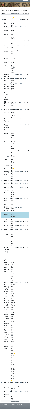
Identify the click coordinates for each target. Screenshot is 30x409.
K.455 (25, 382)
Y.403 (1, 21)
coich (7, 99)
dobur (7, 125)
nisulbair (12, 227)
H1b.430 (21, 33)
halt (7, 327)
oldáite (12, 334)
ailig (8, 267)
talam (8, 65)
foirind (13, 88)
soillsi (8, 142)
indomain (13, 22)
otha (4, 334)
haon (7, 293)
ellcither (12, 373)
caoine (7, 96)
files (7, 305)
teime (13, 207)
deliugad (18, 171)
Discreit (12, 40)
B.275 (10, 78)
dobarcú (7, 126)
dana (7, 127)
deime (27, 207)
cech (6, 190)
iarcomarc (5, 302)
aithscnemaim (7, 264)
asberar (8, 290)
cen (8, 180)
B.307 (10, 382)
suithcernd (5, 30)
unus (7, 291)
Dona (5, 231)
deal (11, 168)
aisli (8, 336)
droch (17, 150)
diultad (7, 37)
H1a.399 (16, 229)
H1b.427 (21, 21)
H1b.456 (21, 180)
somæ (8, 219)
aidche (12, 142)
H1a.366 (16, 42)
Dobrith (12, 198)
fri (7, 299)
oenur (7, 47)
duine (8, 326)
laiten (13, 296)
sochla (12, 32)
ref (4, 383)
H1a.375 (16, 83)
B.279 (10, 109)
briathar (8, 104)
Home (9, 0)
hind (12, 359)
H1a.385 (16, 150)
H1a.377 (16, 102)
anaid (5, 84)
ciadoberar (12, 332)
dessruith (5, 204)
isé (11, 370)
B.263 (10, 21)
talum (12, 73)
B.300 (10, 225)
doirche (12, 210)
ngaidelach (7, 387)
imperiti (14, 278)
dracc (8, 155)
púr (8, 128)
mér (11, 341)
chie (8, 98)
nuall (11, 22)
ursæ (6, 188)
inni (7, 383)
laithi (6, 141)
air (4, 192)
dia (11, 146)
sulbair (7, 225)
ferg (6, 156)
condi (6, 268)
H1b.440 (21, 74)
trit (4, 66)
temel (5, 209)
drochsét (12, 196)
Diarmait (23, 26)
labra (11, 117)
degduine (5, 392)
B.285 (10, 140)
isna (6, 165)
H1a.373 (16, 74)
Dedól (5, 140)
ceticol (18, 16)
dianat (7, 174)
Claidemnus (12, 354)
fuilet (7, 319)
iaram (11, 137)
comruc (5, 304)
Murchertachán (7, 313)
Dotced (5, 42)
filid (13, 300)
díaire (13, 78)
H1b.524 (21, 282)
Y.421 (1, 109)
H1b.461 (21, 207)
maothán (5, 336)
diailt (7, 283)
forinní (13, 368)
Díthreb (12, 180)
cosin (7, 296)
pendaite (6, 200)
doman (7, 21)
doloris (5, 50)
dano (5, 96)
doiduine (7, 393)
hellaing (7, 343)
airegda (7, 252)
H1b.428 (21, 26)
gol (11, 89)
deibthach (6, 159)
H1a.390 (16, 180)
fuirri (6, 61)
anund (12, 320)
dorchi (13, 389)
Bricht (12, 367)
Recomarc (12, 304)
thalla (6, 191)
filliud (5, 309)
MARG (13, 216)
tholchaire (5, 47)
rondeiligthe (7, 173)
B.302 (10, 42)
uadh (6, 294)
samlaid (6, 314)
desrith (5, 206)
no (4, 76)
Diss (11, 33)
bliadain (6, 120)
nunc (7, 185)
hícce (13, 267)
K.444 (25, 207)
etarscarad (5, 172)
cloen (5, 311)
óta (11, 359)
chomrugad (5, 299)
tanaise (14, 305)
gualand (5, 328)
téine (13, 156)
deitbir (27, 102)
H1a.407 (16, 391)
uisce (13, 189)
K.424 (25, 78)
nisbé (11, 106)
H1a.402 (16, 247)
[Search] (25, 0)
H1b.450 (21, 140)
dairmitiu (18, 55)
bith (12, 290)
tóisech (12, 311)
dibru (11, 132)
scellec (7, 266)
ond (4, 89)
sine (11, 176)
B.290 (10, 171)
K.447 (25, 221)
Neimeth (5, 166)
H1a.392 (16, 198)
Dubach (5, 221)
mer (13, 342)
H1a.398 (16, 225)
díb (13, 371)
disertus (8, 183)
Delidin (5, 382)
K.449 (25, 229)
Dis (4, 33)
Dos (4, 118)
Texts (11, 0)
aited (5, 132)
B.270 (10, 45)
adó (13, 335)
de (7, 74)
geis (8, 27)
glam (5, 393)
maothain (5, 346)
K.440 (25, 183)
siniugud (8, 171)
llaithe (5, 95)
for (6, 46)
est (8, 33)
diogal (27, 83)
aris (13, 369)
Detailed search (20, 0)
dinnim (18, 109)
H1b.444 (21, 102)
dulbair (18, 225)
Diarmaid (5, 26)
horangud (8, 249)
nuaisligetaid (12, 82)
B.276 (10, 83)
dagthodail (12, 147)
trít (11, 72)
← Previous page (13, 13)
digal (11, 86)
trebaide (13, 181)
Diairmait (12, 26)
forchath (12, 105)
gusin (8, 323)
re (4, 300)
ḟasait (7, 294)
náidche (12, 211)
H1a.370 (16, 57)
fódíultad (12, 38)
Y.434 (1, 187)
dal (17, 57)
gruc (4, 396)
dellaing (12, 374)
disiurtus (18, 183)
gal (8, 88)
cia (4, 251)
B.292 (10, 183)
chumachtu (12, 277)
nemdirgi (8, 191)
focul (11, 284)
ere (6, 311)
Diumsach (12, 45)
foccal (5, 250)
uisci (4, 127)
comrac (5, 283)
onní (4, 129)
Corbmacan (5, 305)
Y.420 (1, 102)
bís (14, 238)
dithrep (18, 180)
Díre (11, 78)
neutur (8, 386)
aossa (6, 199)
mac (8, 167)
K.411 (25, 26)
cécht (11, 262)
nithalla (12, 193)
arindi (6, 306)
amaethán (12, 362)
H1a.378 (16, 109)
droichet (5, 189)
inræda (12, 174)
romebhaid (5, 267)
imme (7, 309)
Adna (11, 393)
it (6, 213)
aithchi (6, 142)
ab (5, 33)
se (6, 328)
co (6, 166)
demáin (12, 71)
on (12, 89)
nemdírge (12, 194)
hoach (12, 61)
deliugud (12, 173)
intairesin (13, 321)
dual (7, 140)
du (11, 223)
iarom (6, 134)
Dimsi (5, 229)
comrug (6, 300)
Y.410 (1, 45)
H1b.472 (21, 382)
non (11, 278)
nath (13, 243)
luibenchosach (5, 329)
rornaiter (5, 298)
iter (7, 113)
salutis (13, 265)
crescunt (13, 298)
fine (6, 233)
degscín (12, 216)
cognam (8, 16)
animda (12, 361)
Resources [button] (16, 0)
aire (8, 286)
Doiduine (12, 391)
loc (6, 184)
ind (8, 188)
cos (6, 322)
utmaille (12, 116)
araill (8, 299)
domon (18, 74)
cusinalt (12, 344)
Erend (7, 259)
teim (12, 208)
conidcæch (12, 276)
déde (13, 213)
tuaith (5, 123)
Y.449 (1, 386)
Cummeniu (5, 101)
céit (13, 16)
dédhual (12, 141)
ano (5, 61)
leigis (6, 259)
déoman (12, 65)
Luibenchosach (12, 339)
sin (7, 311)
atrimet (6, 295)
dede (6, 124)
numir (6, 293)
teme (7, 207)
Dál (7, 58)
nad (7, 297)
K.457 (25, 391)
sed (13, 297)
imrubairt (5, 269)
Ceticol (12, 16)
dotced (18, 42)
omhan (8, 74)
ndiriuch (8, 190)
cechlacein (5, 86)
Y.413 (1, 57)
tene (4, 156)
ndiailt (5, 290)
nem (6, 65)
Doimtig (5, 234)
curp (7, 326)
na (5, 192)
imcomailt (5, 51)
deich (6, 303)
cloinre (7, 316)
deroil (7, 34)
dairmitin (23, 55)
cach (8, 127)
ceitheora (8, 121)
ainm (12, 240)
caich (7, 84)
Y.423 (1, 118)
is (14, 191)
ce (7, 98)
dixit (12, 393)
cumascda (12, 144)
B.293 (10, 187)
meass (12, 213)
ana (7, 231)
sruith (7, 203)
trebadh (5, 181)
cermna (23, 19)
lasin (4, 291)
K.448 (25, 225)
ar (7, 61)
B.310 (10, 391)
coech (7, 268)
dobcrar (12, 315)
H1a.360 (16, 21)
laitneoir (6, 291)
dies (7, 95)
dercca (5, 264)
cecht (5, 260)
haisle (11, 348)
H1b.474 (21, 391)
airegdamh (7, 342)
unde (7, 91)
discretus (8, 40)
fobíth (12, 330)
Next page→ (17, 13)
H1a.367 (16, 45)
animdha (12, 377)
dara (11, 88)
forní (11, 47)
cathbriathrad (12, 107)
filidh (7, 206)
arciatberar (12, 287)
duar (11, 237)
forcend (8, 289)
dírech (12, 191)
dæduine (8, 394)
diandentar (12, 85)
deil (6, 167)
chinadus (13, 135)
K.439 (25, 180)
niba (13, 320)
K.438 (25, 171)
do (8, 50)
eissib (7, 322)
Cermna (5, 19)
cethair (8, 307)
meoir (5, 327)
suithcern (12, 31)
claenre (12, 327)
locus (5, 184)
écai (13, 66)
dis (17, 33)
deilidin (18, 382)
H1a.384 (16, 140)
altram (14, 134)
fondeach (12, 291)
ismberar (5, 287)
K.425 (25, 83)
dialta (6, 319)
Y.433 (1, 183)
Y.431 (1, 171)
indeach (12, 305)
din (11, 161)
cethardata (5, 310)
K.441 (25, 187)
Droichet (5, 187)
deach (7, 284)
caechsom (12, 280)
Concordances (13, 0)
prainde (13, 86)
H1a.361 (16, 26)
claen (11, 321)
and (11, 182)
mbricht (5, 347)
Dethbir (12, 102)
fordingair (5, 125)
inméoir (14, 375)
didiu (5, 210)
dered (6, 132)
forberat (5, 289)
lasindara (5, 88)
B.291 (10, 180)
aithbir (12, 103)
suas (8, 322)
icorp (11, 347)
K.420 (25, 57)
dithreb (23, 180)
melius (5, 394)
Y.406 (1, 33)
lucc (6, 113)
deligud (23, 171)
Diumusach (5, 45)
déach (12, 314)
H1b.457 (21, 183)
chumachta (8, 269)
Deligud (5, 171)
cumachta (5, 262)
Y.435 (1, 198)
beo (6, 100)
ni (7, 30)
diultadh (6, 223)
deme (17, 207)
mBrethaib (12, 166)
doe (7, 323)
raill (7, 188)
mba (7, 166)
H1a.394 (16, 207)
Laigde (5, 233)
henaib (7, 62)
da (7, 51)
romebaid (12, 274)
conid (7, 142)
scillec (11, 273)
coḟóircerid (12, 293)
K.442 (25, 198)
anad (12, 84)
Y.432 (1, 180)
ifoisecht (12, 115)
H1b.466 (21, 229)
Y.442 (1, 229)
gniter (5, 341)
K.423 (25, 74)
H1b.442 (21, 83)
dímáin (12, 67)
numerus (12, 297)
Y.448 (1, 382)
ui (7, 97)
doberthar (6, 307)
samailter (7, 325)
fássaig (7, 184)
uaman (12, 66)
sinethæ (5, 174)
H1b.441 (21, 78)
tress (5, 303)
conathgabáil (12, 376)
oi (4, 62)
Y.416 (1, 74)
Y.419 (1, 91)
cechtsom (12, 269)
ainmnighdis (5, 94)
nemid (12, 242)
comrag (14, 284)
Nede (8, 392)
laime (5, 322)
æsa (12, 200)
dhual (12, 146)
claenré (12, 329)
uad (7, 234)
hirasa (12, 288)
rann (5, 252)
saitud (13, 132)
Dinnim (5, 109)
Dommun (5, 74)
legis (11, 260)
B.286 (10, 150)
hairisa (5, 286)
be (8, 99)
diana (13, 231)
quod (7, 33)
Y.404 (1, 26)
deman (8, 76)
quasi (7, 155)
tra (4, 295)
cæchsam (5, 271)
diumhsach (23, 45)
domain (12, 25)
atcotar (5, 65)
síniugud (12, 172)
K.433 (25, 140)
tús (11, 63)
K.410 (25, 21)
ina (5, 112)
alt (5, 297)
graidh (7, 118)
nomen (13, 50)
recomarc (8, 298)
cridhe (6, 98)
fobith (8, 316)
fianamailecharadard (6, 339)
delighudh (28, 171)
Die (4, 91)
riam (11, 186)
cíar (7, 19)
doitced (27, 42)
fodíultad (12, 224)
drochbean (12, 151)
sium (4, 268)
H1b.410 (21, 19)
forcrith (12, 322)
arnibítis (13, 62)
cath (6, 104)
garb (13, 161)
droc (22, 150)
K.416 (25, 42)
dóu (7, 318)
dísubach (12, 222)
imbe (5, 22)
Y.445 (1, 247)
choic (5, 319)
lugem (13, 286)
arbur (13, 199)
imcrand (14, 316)
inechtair (12, 323)
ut (6, 95)
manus (13, 355)
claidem (12, 355)
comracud (12, 310)
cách (13, 188)
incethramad (12, 313)
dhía (11, 148)
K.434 (25, 150)
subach (5, 222)
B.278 (10, 102)
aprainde (5, 85)
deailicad (12, 178)
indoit (13, 343)
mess (5, 214)
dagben (7, 396)
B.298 (10, 221)
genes (13, 51)
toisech (7, 304)
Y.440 (1, 221)
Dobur (5, 124)
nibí (13, 112)
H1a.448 (16, 282)
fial (6, 206)
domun (23, 74)
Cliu (4, 100)
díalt (13, 306)
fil (5, 27)
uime (11, 23)
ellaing (5, 344)
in (8, 302)
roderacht (5, 185)
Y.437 (1, 207)
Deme (5, 207)
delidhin (27, 382)
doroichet (8, 187)
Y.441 (1, 225)
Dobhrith (5, 198)
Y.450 (1, 391)
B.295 (10, 207)
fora (11, 275)
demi (8, 209)
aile (7, 89)
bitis (8, 61)
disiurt (23, 183)
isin (4, 120)
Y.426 (1, 140)
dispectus (5, 34)
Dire (4, 78)
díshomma (12, 219)
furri (11, 62)
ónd (4, 188)
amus (13, 46)
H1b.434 (21, 45)
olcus (11, 197)
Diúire (12, 229)
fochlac (5, 121)
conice (13, 360)
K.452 (25, 247)
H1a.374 (16, 78)
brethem (8, 204)
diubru (11, 133)
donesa (12, 243)
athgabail (8, 345)
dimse (17, 229)
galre (5, 80)
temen (7, 209)
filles (7, 306)
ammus (5, 46)
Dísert (12, 183)
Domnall (5, 21)
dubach (18, 221)
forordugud (12, 239)
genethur (7, 50)
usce (11, 199)
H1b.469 (21, 247)
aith (7, 102)
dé (11, 215)
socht (11, 113)
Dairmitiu (5, 55)
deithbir (18, 102)
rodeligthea (12, 175)
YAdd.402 (2, 19)
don (8, 252)
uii (11, 363)
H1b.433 (21, 42)
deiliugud (8, 172)
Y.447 (1, 282)
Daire (8, 233)
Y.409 (1, 42)
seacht (8, 337)
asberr (12, 296)
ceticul (23, 16)
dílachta (13, 167)
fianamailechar (6, 320)
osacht (12, 114)
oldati (6, 318)
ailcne (5, 265)
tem (8, 207)
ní (11, 288)
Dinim (12, 109)
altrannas (7, 133)
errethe (7, 78)
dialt (4, 284)
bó (4, 168)
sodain (5, 325)
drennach (12, 160)
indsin (5, 133)
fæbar (6, 214)
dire (22, 78)
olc (6, 92)
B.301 (10, 229)
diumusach (18, 45)
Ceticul (5, 16)
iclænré (12, 336)
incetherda (12, 319)
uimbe (5, 23)
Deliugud (12, 171)
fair (11, 28)
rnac (6, 97)
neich (5, 134)
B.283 (10, 198)
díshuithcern (12, 30)
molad (12, 246)
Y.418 (1, 83)
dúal (8, 141)
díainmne (12, 37)
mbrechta (12, 294)
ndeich (5, 288)
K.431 (25, 124)
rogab (12, 337)
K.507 (25, 282)
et (4, 200)
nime (5, 105)
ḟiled (4, 119)
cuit (11, 200)
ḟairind (6, 89)
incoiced (12, 328)
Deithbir (5, 102)
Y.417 (1, 78)
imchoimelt (12, 52)
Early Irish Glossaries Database (4, 0)
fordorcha (7, 210)
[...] (28, 16)
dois (7, 122)
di (7, 26)
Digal (5, 83)
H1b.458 (21, 187)
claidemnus (5, 331)
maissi (7, 229)
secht (7, 336)
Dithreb (5, 180)
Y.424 (1, 124)
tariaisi (8, 120)
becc (8, 266)
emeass (13, 215)
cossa (11, 342)
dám (6, 122)
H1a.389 (16, 171)
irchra (13, 68)
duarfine (12, 236)
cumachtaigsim (13, 272)
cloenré (5, 315)
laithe (6, 91)
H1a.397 (16, 221)
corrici (6, 335)
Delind (12, 382)
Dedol (12, 140)
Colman (5, 97)
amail (5, 173)
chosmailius (8, 119)
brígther (12, 369)
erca (8, 132)
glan (7, 129)
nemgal (7, 83)
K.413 (25, 33)
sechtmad (5, 332)
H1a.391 (16, 183)
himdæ (8, 346)
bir (8, 102)
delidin (6, 383)
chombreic (5, 395)
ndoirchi (6, 208)
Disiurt (5, 183)
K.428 (25, 109)
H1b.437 (21, 57)
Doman (12, 70)
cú (8, 126)
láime (13, 341)
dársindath (13, 104)
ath (7, 103)
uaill (6, 22)
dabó (11, 170)
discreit (18, 40)
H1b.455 (21, 171)
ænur (11, 48)
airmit (8, 26)
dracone (5, 155)
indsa (11, 394)
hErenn (14, 260)
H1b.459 (21, 198)
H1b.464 (21, 221)
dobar (6, 127)
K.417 (25, 45)
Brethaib (8, 165)
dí (7, 55)
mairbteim (5, 99)
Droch (5, 150)
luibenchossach (6, 321)
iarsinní (12, 302)
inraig (11, 343)
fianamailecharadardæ (6, 348)
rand (7, 57)
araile (11, 189)
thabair (12, 46)
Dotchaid (12, 42)
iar (7, 100)
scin (13, 214)
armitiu (8, 55)
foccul (6, 248)
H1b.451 (21, 150)
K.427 (25, 102)
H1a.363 (16, 33)
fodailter (12, 331)
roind (11, 179)
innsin (6, 337)
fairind (7, 88)
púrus (6, 129)
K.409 (25, 19)
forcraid (6, 312)
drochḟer (12, 152)
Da (13, 396)
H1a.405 (16, 382)
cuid (5, 199)
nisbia (5, 104)
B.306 (10, 282)
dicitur (6, 58)
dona (17, 231)
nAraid (8, 58)
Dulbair (5, 225)
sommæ (5, 219)
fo (5, 37)
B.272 (10, 57)
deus (11, 265)
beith (7, 180)
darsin (6, 103)
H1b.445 (21, 109)
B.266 (10, 33)
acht (7, 46)
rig (5, 323)
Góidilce (5, 296)
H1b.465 (21, 225)
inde (4, 58)
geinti (7, 94)
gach (6, 150)
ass (7, 288)
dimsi (22, 229)
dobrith (18, 198)
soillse (13, 143)
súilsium (13, 275)
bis (8, 19)
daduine (12, 396)
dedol (17, 140)
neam (12, 72)
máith (5, 98)
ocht (7, 344)
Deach (5, 282)
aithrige (8, 199)
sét (11, 191)
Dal (4, 57)
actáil (13, 148)
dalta (5, 167)
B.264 (10, 26)
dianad (13, 176)
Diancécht (12, 264)
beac (13, 273)
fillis (11, 318)
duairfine (8, 248)
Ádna (11, 268)
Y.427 (1, 150)
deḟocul (12, 283)
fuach (7, 282)
